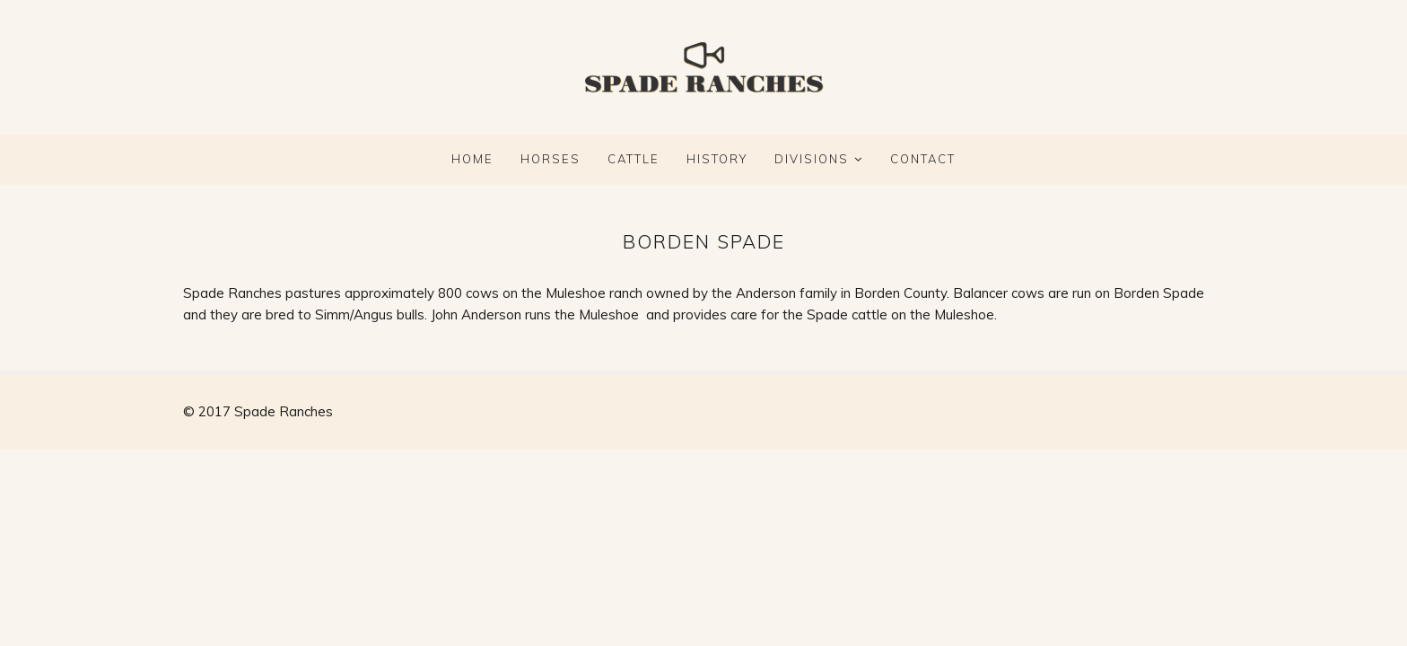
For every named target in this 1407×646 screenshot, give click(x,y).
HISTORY (716, 159)
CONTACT (923, 159)
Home (472, 159)
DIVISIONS (811, 159)
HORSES (550, 159)
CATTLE (633, 159)
